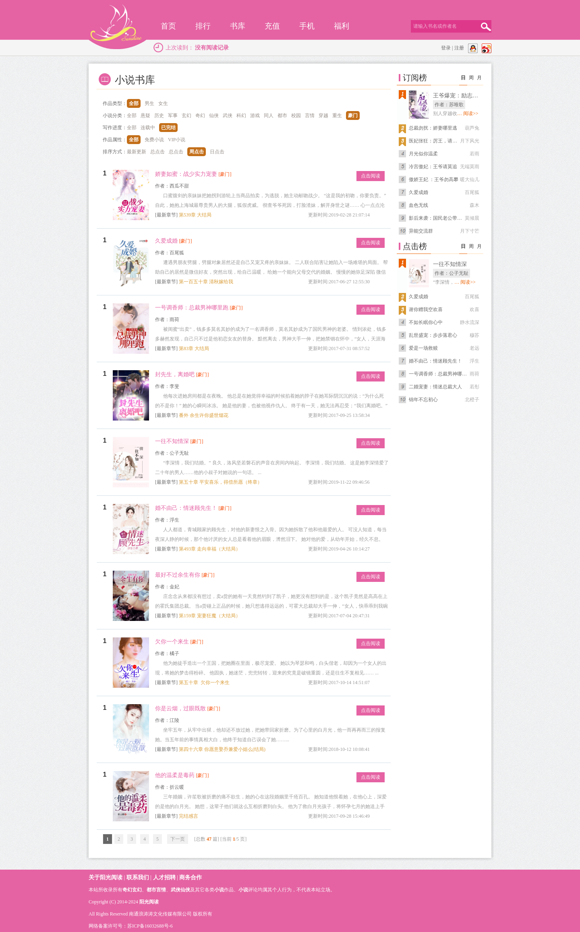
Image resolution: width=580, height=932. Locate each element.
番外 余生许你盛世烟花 (203, 415)
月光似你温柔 (423, 154)
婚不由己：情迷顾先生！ (186, 508)
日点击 (217, 152)
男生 (149, 103)
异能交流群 (421, 231)
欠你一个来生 (172, 642)
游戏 (255, 115)
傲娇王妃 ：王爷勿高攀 (433, 179)
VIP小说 (176, 139)
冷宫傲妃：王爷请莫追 (433, 166)
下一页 (177, 839)
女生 (163, 103)
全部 (134, 103)
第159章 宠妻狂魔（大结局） (209, 616)
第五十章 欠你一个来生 (204, 682)
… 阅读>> (467, 113)
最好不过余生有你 (177, 575)
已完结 (168, 127)
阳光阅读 (149, 902)
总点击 (157, 152)
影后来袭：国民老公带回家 (438, 218)
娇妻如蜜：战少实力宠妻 (186, 174)
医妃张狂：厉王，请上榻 (435, 141)
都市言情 (156, 890)
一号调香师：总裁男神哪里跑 (191, 308)
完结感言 (188, 816)
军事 (173, 115)
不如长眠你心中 (426, 322)
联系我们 (137, 877)
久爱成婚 (166, 241)
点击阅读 (370, 176)
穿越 (323, 115)
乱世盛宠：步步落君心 (433, 335)
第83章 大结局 (194, 348)
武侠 (227, 115)
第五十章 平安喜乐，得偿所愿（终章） (220, 482)
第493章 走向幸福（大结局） (209, 549)
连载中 (148, 127)
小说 (219, 890)
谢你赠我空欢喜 (426, 309)
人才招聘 (164, 877)
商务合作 (190, 877)
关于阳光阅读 (105, 877)
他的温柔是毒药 (175, 775)
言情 (310, 115)
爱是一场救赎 (423, 348)
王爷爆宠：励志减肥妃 (461, 96)
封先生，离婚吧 (175, 374)
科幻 (241, 115)
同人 (268, 115)
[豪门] (225, 174)
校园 (296, 115)
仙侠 (214, 115)
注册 (459, 48)
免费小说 (154, 139)
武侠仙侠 (180, 890)
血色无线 (418, 205)
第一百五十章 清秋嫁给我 (206, 282)
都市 (282, 115)
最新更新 (136, 152)
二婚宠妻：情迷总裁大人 (435, 387)
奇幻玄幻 (132, 890)
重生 (337, 115)
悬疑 (145, 115)
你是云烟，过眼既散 (180, 708)
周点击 (196, 152)
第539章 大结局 (195, 215)
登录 (446, 48)
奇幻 (200, 115)
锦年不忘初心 (423, 399)
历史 (159, 115)
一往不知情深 (172, 441)
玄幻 (186, 115)
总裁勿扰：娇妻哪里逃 (433, 128)
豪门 (353, 115)
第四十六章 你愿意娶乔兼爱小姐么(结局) (222, 749)
